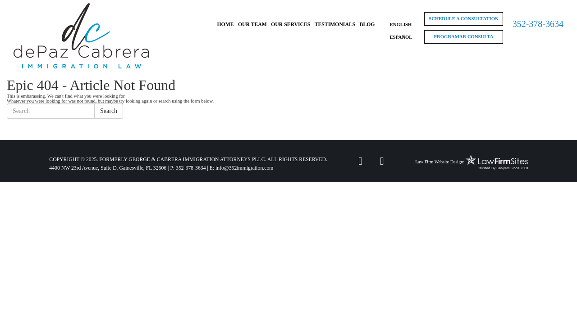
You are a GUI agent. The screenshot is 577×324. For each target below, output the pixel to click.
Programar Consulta (464, 36)
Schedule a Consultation (463, 18)
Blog (367, 24)
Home (225, 24)
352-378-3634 (538, 24)
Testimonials (335, 24)
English (401, 24)
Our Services (290, 24)
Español (401, 37)
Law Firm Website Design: (439, 161)
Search (108, 111)
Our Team (252, 24)
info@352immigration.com (244, 168)
